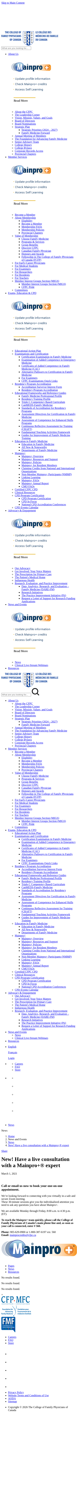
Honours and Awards (33, 253)
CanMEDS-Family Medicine (37, 405)
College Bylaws (23, 147)
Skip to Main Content (13, 2)
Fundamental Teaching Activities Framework (46, 432)
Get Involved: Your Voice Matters (33, 571)
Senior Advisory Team (27, 141)
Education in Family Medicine (31, 441)
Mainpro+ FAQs (30, 480)
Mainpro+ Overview (33, 456)
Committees (21, 290)
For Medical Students (26, 266)
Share (4, 1151)
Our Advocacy (22, 568)
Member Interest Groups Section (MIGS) (37, 281)
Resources (13, 668)
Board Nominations (25, 123)
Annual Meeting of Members (30, 135)
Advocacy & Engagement (22, 510)
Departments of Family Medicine (39, 450)
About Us (13, 54)
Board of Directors (25, 120)
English (12, 1046)
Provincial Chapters (25, 154)
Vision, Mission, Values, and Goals (33, 117)
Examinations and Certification (31, 353)
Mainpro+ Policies (32, 462)
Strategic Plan (22, 126)
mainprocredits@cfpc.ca (23, 1235)
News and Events (17, 604)
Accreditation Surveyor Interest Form (42, 387)
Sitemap (12, 1401)
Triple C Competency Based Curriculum (43, 402)
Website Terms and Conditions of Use (28, 1395)
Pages (11, 1265)
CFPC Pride (28, 287)
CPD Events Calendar (26, 507)
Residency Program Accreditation (33, 384)
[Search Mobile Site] (16, 694)
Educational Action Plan (28, 350)
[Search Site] (16, 48)
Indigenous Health (25, 580)
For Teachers (22, 278)
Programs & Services (33, 241)
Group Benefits (30, 244)
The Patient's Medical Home (30, 577)
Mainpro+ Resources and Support (40, 459)
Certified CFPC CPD (26, 489)
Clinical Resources (25, 492)
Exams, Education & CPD (22, 293)
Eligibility (27, 220)
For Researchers (23, 272)
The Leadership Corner (27, 114)
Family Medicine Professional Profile (42, 396)
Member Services (17, 157)
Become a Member (25, 214)
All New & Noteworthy (34, 447)
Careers (19, 1063)
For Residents (22, 275)
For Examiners (23, 269)
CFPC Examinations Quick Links (40, 381)
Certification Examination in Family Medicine (46, 356)
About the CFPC (24, 111)
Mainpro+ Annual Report (35, 483)
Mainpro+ (20, 453)
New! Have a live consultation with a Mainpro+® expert (38, 1145)
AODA (12, 1398)
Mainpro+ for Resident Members (39, 465)
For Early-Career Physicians (30, 262)
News (18, 662)
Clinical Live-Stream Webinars (31, 665)
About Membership (25, 217)
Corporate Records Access (29, 150)
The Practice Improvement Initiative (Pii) (44, 595)
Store (18, 1069)
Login (11, 1058)
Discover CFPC (30, 247)
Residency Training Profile (36, 399)
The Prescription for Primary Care (33, 574)
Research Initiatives (32, 592)
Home (11, 1136)
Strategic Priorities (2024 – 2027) (39, 129)
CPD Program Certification (29, 495)
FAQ (17, 1066)
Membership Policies (33, 229)
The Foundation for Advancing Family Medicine (41, 138)
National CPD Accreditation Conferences (44, 504)
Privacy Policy (16, 1392)
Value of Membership (26, 235)
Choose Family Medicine (35, 238)
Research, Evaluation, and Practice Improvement (41, 583)
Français (12, 1052)
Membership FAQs (32, 226)
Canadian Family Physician (36, 250)
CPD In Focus (29, 501)
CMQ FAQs (28, 486)
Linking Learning (31, 477)
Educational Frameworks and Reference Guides (40, 393)
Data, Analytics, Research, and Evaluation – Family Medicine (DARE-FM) (45, 588)
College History (23, 144)
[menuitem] (42, 1052)
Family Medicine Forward (36, 132)
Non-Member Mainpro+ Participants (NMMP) (47, 474)
